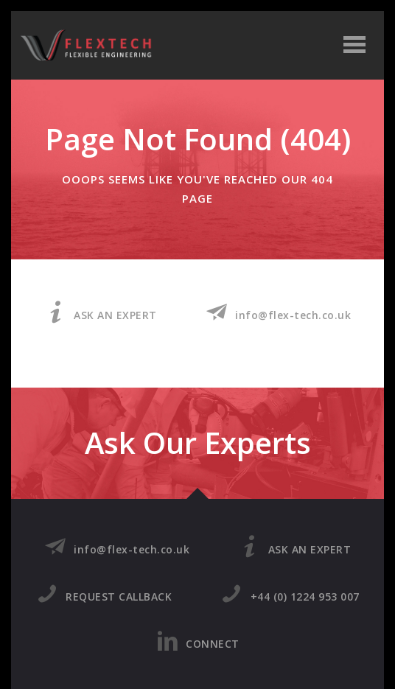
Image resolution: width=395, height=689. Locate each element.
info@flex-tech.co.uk (279, 313)
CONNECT (198, 641)
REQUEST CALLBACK (104, 594)
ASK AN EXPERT (100, 313)
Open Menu (356, 46)
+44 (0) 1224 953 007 (290, 594)
